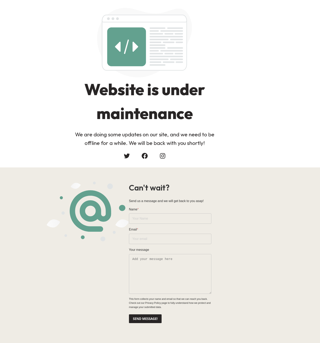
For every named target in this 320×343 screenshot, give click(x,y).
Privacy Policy (263, 300)
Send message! (176, 316)
